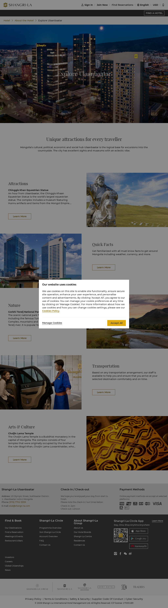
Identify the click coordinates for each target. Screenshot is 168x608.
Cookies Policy (50, 310)
